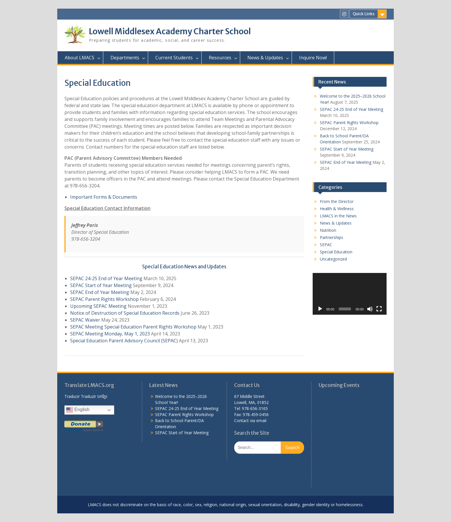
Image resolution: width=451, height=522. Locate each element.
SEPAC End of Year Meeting (99, 292)
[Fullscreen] (379, 309)
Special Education (336, 252)
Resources (220, 57)
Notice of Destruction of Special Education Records (124, 313)
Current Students (174, 57)
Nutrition (328, 230)
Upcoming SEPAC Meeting (98, 306)
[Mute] (370, 309)
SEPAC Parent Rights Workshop (104, 299)
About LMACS (79, 57)
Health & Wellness (337, 208)
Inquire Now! (313, 57)
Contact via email (250, 420)
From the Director (336, 201)
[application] (350, 294)
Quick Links (363, 13)
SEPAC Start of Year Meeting (101, 285)
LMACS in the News (338, 216)
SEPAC (326, 244)
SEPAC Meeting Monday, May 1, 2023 (110, 334)
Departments (124, 57)
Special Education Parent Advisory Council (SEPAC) (124, 340)
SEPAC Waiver (85, 320)
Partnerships (331, 237)
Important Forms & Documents (103, 197)
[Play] (320, 309)
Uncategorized (333, 259)
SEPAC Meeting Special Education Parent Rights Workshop (133, 327)
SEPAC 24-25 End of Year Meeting (106, 278)
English (77, 410)
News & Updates (265, 57)
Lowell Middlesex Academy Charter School (170, 31)
